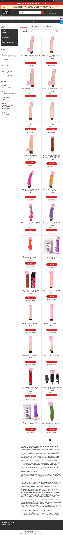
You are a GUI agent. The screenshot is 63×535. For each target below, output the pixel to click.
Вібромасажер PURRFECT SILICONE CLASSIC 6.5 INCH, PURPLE (52, 223)
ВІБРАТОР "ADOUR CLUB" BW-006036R (51, 355)
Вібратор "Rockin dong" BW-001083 (30, 323)
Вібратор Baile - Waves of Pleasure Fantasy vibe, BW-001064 (30, 291)
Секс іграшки (10, 21)
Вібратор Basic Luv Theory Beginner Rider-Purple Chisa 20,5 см (30, 422)
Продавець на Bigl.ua (31, 532)
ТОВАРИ (4, 21)
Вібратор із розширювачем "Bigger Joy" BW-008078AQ (52, 388)
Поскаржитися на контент (30, 533)
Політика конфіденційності (6, 526)
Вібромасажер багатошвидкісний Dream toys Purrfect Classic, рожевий (30, 190)
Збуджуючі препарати (6, 30)
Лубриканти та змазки (6, 40)
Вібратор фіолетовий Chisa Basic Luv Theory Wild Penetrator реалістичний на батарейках (51, 257)
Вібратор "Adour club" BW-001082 (30, 355)
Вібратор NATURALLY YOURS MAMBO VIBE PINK (30, 223)
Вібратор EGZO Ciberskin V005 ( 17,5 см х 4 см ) (30, 89)
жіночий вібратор (36, 452)
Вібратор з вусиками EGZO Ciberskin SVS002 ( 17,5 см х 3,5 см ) (30, 156)
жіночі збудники (56, 499)
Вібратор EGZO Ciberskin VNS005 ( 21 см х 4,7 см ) (51, 122)
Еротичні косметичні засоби (7, 42)
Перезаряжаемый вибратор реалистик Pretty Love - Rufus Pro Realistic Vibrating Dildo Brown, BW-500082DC (51, 156)
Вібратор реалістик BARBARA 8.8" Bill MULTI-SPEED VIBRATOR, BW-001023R (51, 422)
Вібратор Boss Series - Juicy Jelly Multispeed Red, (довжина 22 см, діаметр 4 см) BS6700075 (30, 389)
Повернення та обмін (5, 524)
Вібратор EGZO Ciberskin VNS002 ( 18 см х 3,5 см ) (51, 56)
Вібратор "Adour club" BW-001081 (51, 323)
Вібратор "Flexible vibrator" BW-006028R (52, 290)
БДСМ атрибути (5, 35)
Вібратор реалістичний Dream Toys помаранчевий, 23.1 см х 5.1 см (30, 256)
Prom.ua (37, 531)
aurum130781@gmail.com (8, 105)
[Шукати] (42, 12)
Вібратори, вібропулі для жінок (31, 21)
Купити (31, 62)
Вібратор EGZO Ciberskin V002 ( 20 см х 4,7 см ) (30, 56)
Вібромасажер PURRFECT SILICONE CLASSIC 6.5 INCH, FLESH (52, 190)
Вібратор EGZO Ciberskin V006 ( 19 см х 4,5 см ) (52, 89)
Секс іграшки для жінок (19, 21)
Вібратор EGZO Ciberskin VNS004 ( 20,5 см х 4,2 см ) (30, 122)
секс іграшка (48, 486)
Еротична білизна (5, 37)
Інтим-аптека (4, 45)
